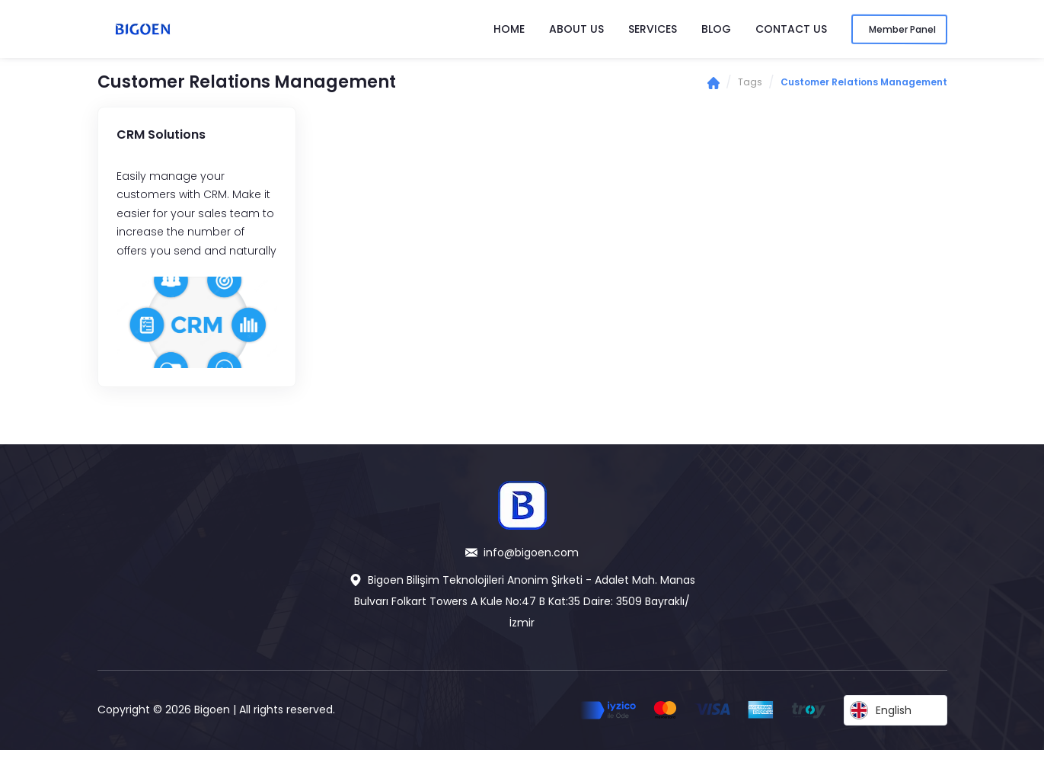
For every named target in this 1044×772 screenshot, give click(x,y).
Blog (716, 29)
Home (509, 29)
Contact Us (791, 29)
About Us (576, 29)
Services (652, 29)
